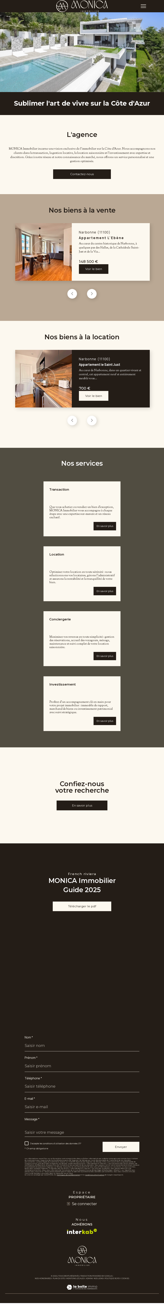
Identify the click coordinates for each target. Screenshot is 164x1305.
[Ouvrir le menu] (143, 6)
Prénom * (31, 1063)
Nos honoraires (43, 1285)
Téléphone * (33, 1084)
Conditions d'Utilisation (97, 1181)
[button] (92, 295)
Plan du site (59, 1285)
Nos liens (98, 1285)
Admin (89, 1285)
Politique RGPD (112, 1285)
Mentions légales (75, 1285)
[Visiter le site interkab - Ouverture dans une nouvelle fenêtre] (82, 1237)
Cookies (125, 1285)
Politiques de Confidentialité (69, 1181)
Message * (32, 1125)
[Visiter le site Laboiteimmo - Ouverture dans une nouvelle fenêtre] (82, 1298)
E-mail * (30, 1104)
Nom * (29, 1042)
